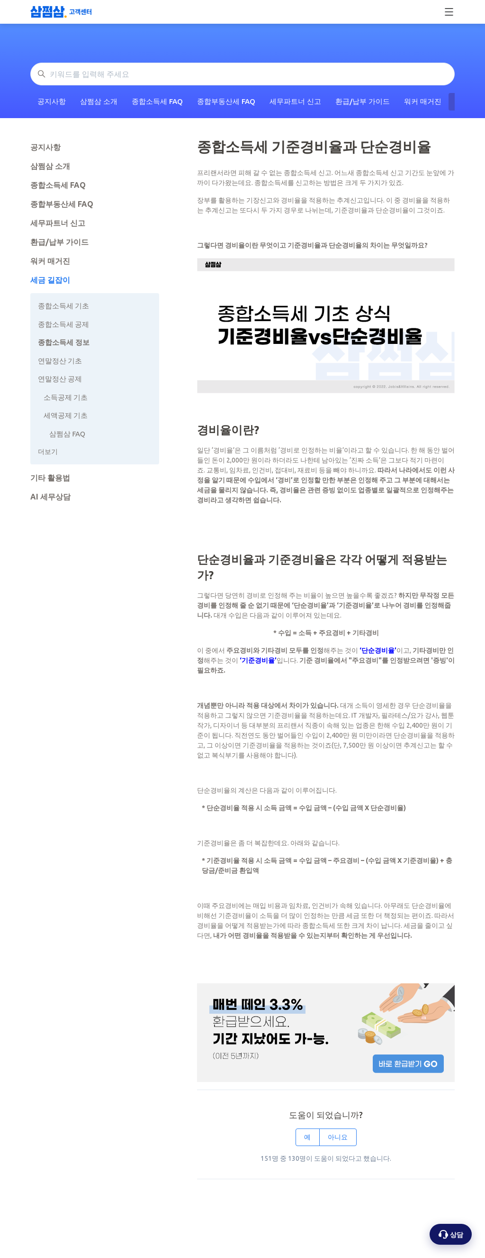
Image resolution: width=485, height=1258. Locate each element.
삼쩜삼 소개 (98, 101)
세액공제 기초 (66, 415)
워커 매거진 (422, 101)
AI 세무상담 (50, 496)
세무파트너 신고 (295, 101)
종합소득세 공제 (63, 324)
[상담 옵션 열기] (451, 1234)
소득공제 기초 (66, 397)
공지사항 (51, 101)
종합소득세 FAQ (157, 101)
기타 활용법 (50, 477)
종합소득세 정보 (64, 342)
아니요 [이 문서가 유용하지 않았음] (338, 1137)
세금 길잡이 (50, 280)
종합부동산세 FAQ (226, 101)
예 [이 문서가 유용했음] (307, 1137)
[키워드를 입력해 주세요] (242, 74)
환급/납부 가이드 (362, 101)
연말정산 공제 (60, 379)
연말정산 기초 (60, 361)
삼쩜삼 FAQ (67, 434)
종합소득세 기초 (63, 306)
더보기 (48, 451)
